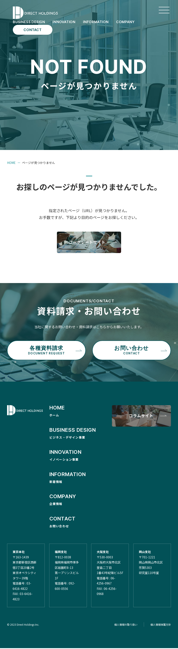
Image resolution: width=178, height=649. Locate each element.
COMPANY (125, 22)
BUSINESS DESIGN (29, 22)
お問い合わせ (131, 351)
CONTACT (33, 30)
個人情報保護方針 (160, 625)
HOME (11, 162)
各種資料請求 (46, 351)
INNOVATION (64, 22)
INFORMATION (96, 22)
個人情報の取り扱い (125, 625)
